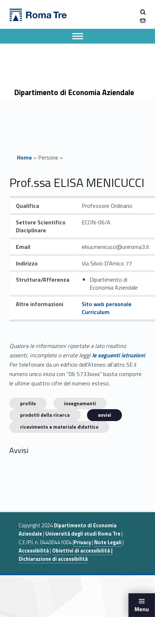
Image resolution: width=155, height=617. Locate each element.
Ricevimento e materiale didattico (59, 426)
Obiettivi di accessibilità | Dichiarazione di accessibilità (66, 555)
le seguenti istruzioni (118, 355)
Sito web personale (107, 304)
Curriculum (96, 312)
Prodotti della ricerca (45, 415)
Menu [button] (142, 609)
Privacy (82, 542)
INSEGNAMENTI (80, 403)
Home (24, 157)
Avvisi (104, 415)
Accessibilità (34, 551)
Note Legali (108, 542)
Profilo (28, 403)
